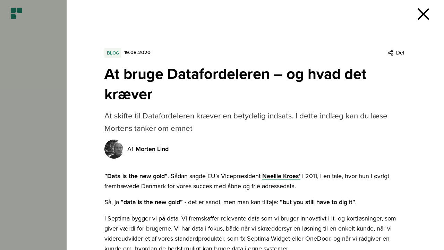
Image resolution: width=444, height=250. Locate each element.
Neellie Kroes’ (281, 176)
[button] (423, 14)
